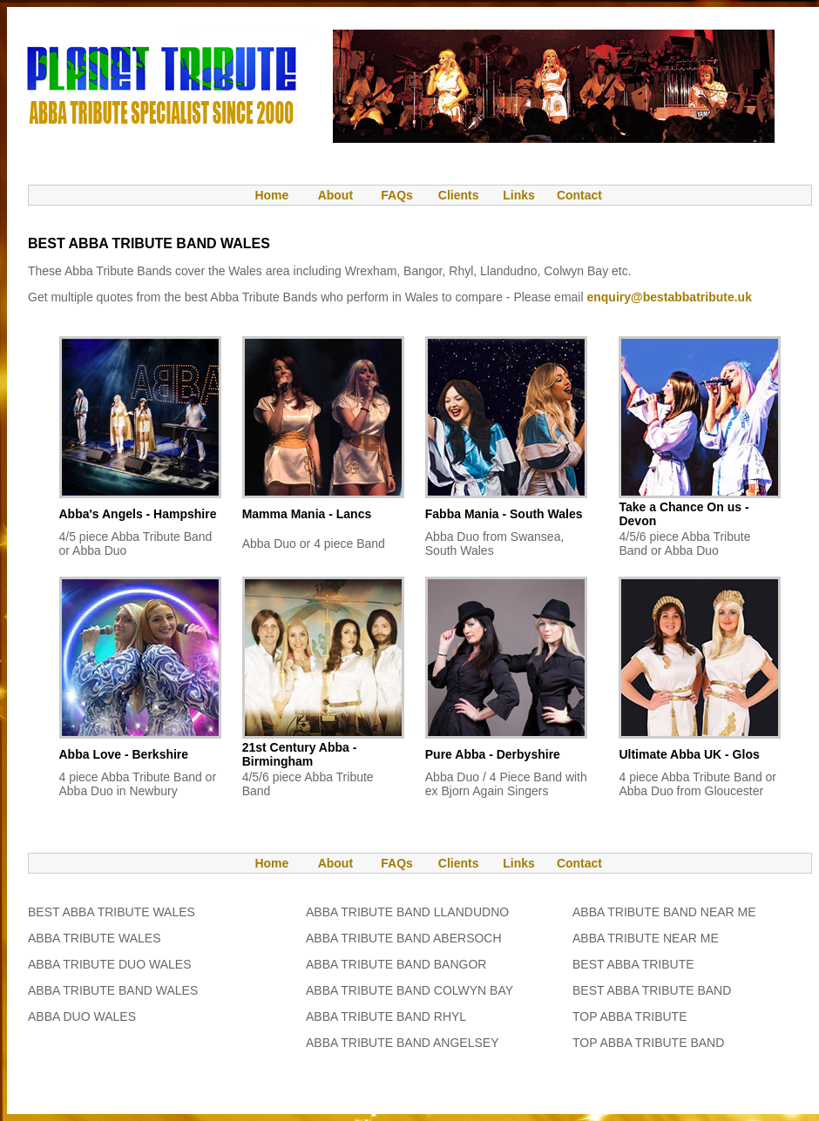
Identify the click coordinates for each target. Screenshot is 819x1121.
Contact (579, 195)
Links (519, 195)
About (335, 195)
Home (263, 195)
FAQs (397, 195)
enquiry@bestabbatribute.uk (668, 297)
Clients (457, 195)
